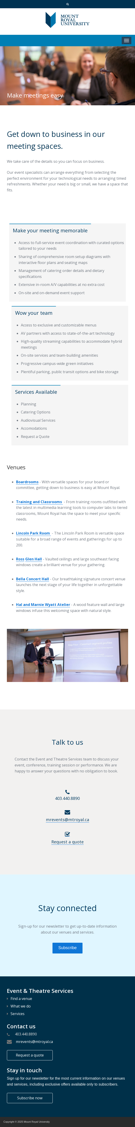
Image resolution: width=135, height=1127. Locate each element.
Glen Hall (33, 559)
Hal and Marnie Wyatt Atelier (43, 604)
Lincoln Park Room (33, 533)
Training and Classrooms (39, 501)
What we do (19, 1006)
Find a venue (19, 998)
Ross (20, 559)
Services (16, 1013)
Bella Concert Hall (32, 578)
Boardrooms (27, 481)
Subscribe (67, 947)
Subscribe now (29, 1097)
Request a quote (30, 1055)
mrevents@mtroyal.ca (33, 1041)
